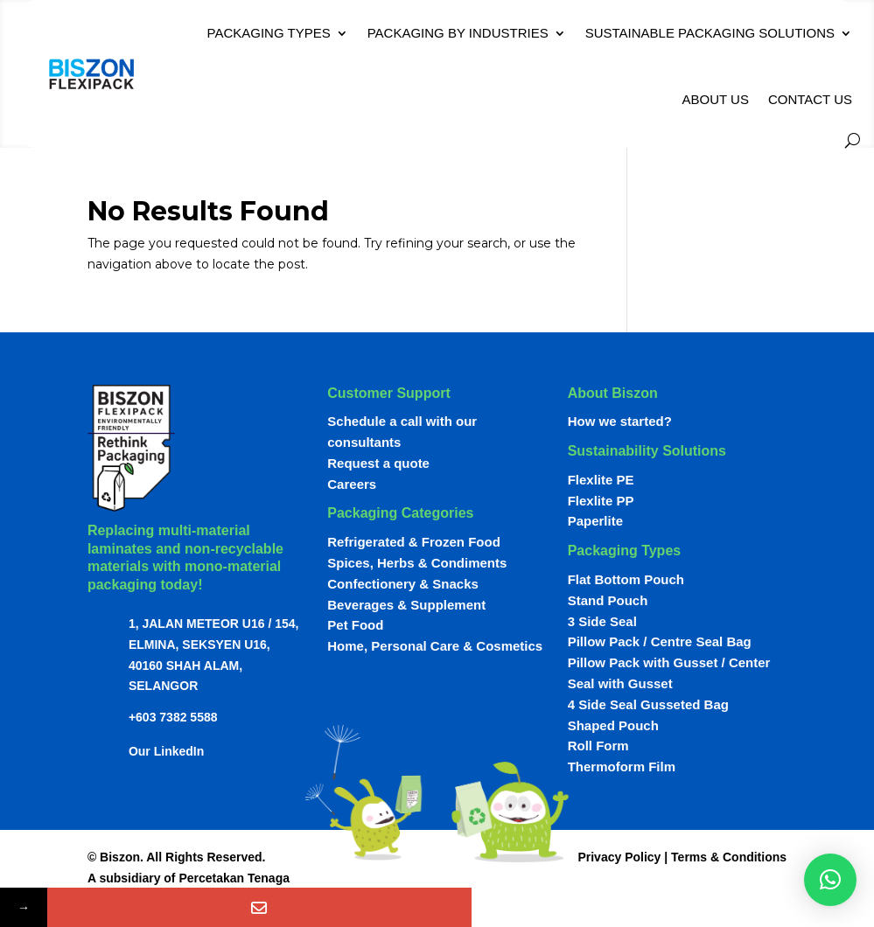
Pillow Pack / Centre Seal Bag (660, 641)
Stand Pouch (608, 600)
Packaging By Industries (458, 32)
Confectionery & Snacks (403, 583)
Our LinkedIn (166, 751)
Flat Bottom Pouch (626, 579)
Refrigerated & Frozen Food (413, 541)
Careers (351, 484)
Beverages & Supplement (406, 604)
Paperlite (595, 520)
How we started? (620, 421)
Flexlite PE (601, 479)
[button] (830, 880)
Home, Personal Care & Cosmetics (434, 645)
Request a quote (378, 463)
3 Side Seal (602, 621)
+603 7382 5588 (173, 717)
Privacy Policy (619, 857)
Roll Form (598, 745)
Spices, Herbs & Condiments (417, 562)
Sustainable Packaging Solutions (710, 32)
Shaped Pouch (613, 725)
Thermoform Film (621, 766)
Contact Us (810, 99)
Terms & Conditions (729, 857)
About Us (715, 99)
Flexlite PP (601, 500)
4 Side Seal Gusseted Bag (648, 704)
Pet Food (355, 624)
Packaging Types (269, 32)
